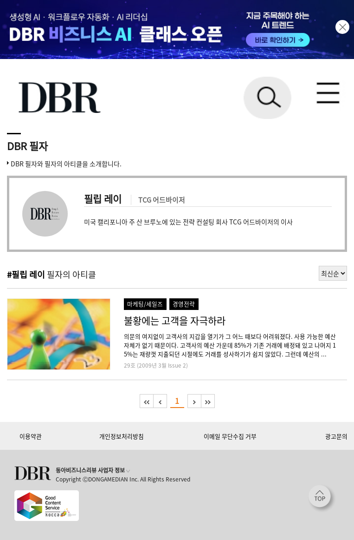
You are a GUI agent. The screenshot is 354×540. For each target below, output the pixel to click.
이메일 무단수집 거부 (230, 436)
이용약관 (30, 436)
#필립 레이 (26, 274)
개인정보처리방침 (121, 436)
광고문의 (336, 436)
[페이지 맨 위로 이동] (322, 498)
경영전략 (184, 303)
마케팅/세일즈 (145, 303)
